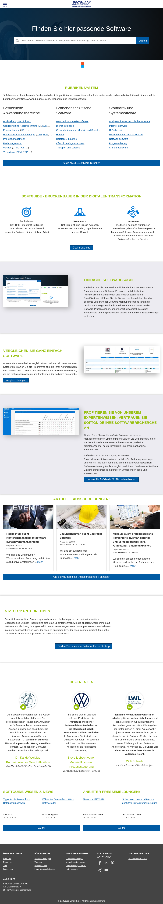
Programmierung (118, 143)
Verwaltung (9, 152)
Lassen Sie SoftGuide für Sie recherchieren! (111, 479)
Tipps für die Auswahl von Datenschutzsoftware (16, 801)
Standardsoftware (118, 147)
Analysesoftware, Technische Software (129, 121)
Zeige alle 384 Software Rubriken (81, 163)
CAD (39, 134)
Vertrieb (7, 147)
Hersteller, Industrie (66, 138)
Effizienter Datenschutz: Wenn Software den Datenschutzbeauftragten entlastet (60, 801)
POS (22, 147)
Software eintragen (43, 859)
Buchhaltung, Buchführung (17, 121)
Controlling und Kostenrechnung (20, 125)
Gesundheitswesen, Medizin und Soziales (78, 130)
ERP (25, 152)
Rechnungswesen (12, 143)
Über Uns (7, 859)
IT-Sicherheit (116, 130)
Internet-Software (118, 125)
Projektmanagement (14, 138)
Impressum (8, 869)
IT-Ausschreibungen (74, 859)
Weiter (41, 828)
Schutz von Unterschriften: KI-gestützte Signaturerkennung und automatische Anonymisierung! (139, 801)
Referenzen (8, 862)
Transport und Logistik (68, 147)
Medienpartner (41, 866)
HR (23, 130)
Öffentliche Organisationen (70, 143)
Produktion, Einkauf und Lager (19, 134)
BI (40, 125)
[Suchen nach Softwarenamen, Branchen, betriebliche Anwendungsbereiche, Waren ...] (81, 40)
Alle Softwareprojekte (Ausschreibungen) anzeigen (81, 576)
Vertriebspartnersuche (75, 862)
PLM (45, 134)
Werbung (38, 862)
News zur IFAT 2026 (94, 799)
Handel (60, 134)
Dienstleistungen (65, 125)
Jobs (5, 866)
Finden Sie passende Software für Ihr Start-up (84, 646)
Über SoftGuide (81, 247)
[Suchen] (142, 40)
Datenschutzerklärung (95, 901)
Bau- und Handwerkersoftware (72, 121)
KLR (44, 125)
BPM (19, 152)
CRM (15, 147)
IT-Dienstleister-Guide (137, 859)
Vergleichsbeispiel (16, 380)
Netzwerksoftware (118, 138)
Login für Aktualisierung (45, 869)
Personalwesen (11, 130)
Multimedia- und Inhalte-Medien (126, 134)
